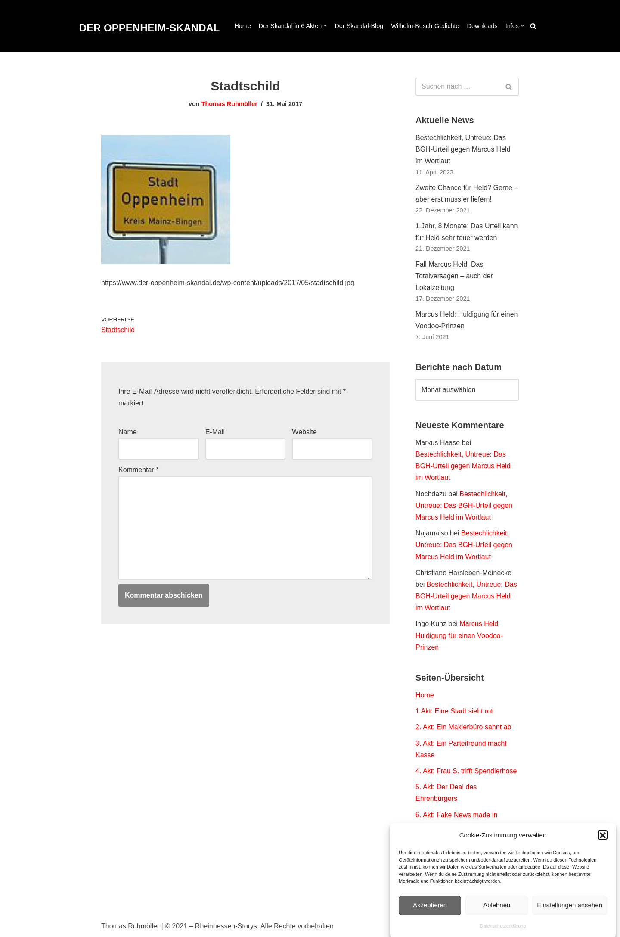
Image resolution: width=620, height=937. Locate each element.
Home (242, 25)
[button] (602, 844)
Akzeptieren (430, 914)
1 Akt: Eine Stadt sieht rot (454, 711)
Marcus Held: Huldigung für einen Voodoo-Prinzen (459, 635)
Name (127, 432)
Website (304, 432)
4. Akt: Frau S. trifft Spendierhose (466, 771)
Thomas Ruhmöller (229, 103)
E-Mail (215, 432)
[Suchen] (533, 26)
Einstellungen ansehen (569, 914)
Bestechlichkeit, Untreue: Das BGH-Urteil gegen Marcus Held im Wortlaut (463, 149)
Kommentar (138, 469)
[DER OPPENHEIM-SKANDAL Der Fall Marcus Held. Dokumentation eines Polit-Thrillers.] (149, 28)
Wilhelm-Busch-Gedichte (425, 25)
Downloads (482, 25)
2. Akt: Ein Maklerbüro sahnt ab (463, 727)
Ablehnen (496, 914)
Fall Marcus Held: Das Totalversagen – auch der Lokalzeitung (454, 276)
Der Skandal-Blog (359, 25)
